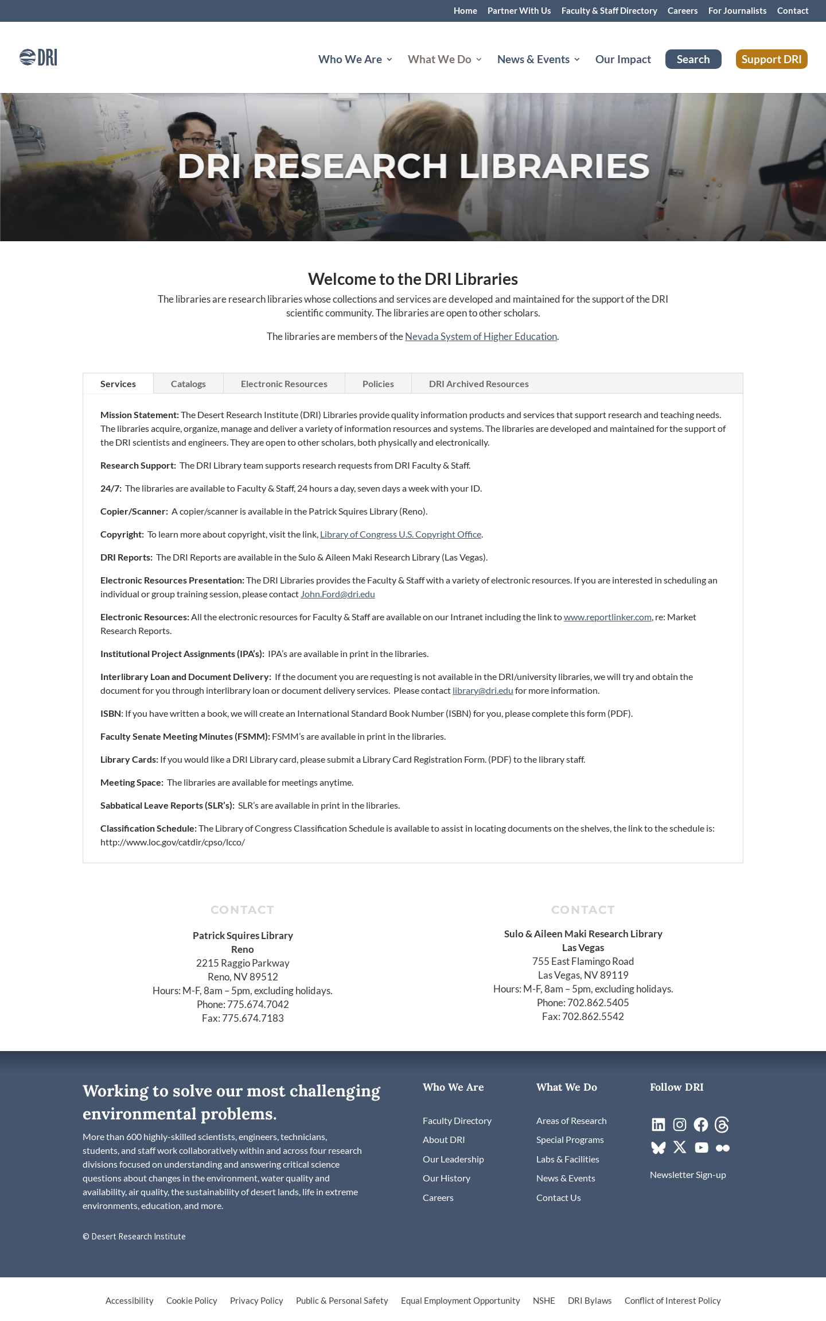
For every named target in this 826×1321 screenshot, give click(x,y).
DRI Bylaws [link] (590, 1300)
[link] (54, 56)
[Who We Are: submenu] (399, 73)
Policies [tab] (378, 383)
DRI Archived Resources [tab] (479, 383)
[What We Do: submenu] (488, 73)
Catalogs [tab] (188, 383)
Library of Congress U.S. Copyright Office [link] (400, 533)
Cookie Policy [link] (191, 1300)
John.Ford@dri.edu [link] (338, 593)
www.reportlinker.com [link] (608, 616)
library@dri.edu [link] (483, 690)
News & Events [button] (533, 60)
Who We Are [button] (350, 60)
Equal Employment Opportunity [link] (460, 1300)
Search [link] (693, 58)
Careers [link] (683, 11)
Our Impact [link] (623, 60)
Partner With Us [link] (519, 11)
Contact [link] (793, 11)
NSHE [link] (544, 1300)
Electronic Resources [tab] (284, 383)
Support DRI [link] (772, 58)
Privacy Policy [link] (256, 1300)
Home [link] (465, 11)
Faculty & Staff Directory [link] (609, 11)
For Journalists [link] (737, 11)
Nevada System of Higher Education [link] (481, 336)
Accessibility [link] (130, 1300)
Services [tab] (118, 383)
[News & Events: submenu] (586, 73)
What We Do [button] (440, 60)
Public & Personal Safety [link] (342, 1300)
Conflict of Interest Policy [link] (673, 1300)
